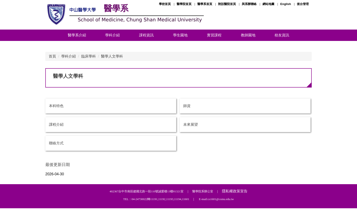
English (285, 4)
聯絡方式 (56, 143)
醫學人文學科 (112, 56)
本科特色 (56, 106)
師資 (187, 106)
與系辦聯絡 (249, 4)
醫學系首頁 (204, 4)
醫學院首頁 (184, 4)
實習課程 (214, 35)
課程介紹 (56, 124)
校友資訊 (282, 35)
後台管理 (303, 4)
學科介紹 (112, 35)
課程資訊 (146, 35)
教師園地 (248, 35)
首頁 (52, 56)
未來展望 (190, 124)
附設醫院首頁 (227, 4)
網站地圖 (268, 4)
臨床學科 (88, 56)
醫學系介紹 (77, 35)
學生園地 (180, 35)
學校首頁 (165, 4)
